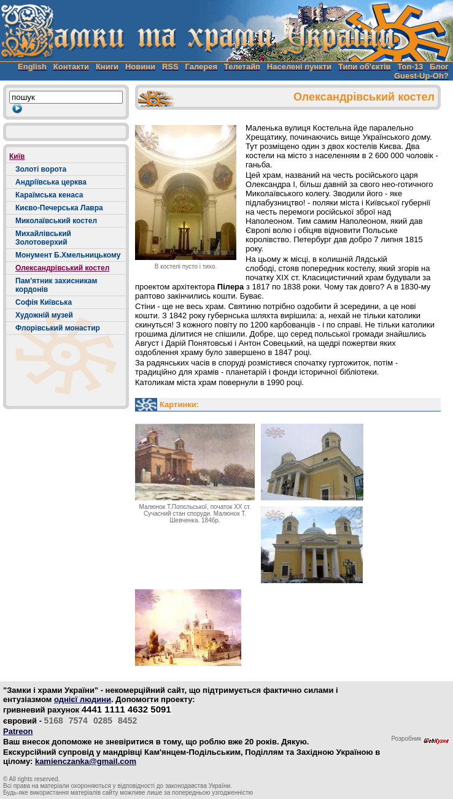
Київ (17, 156)
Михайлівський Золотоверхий (43, 238)
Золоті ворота (40, 169)
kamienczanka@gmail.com (85, 761)
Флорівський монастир (57, 328)
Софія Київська (43, 302)
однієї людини (82, 699)
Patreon (18, 731)
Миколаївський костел (56, 220)
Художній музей (44, 315)
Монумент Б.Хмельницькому (67, 255)
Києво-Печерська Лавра (59, 208)
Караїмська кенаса (49, 195)
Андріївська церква (51, 182)
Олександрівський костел (62, 268)
